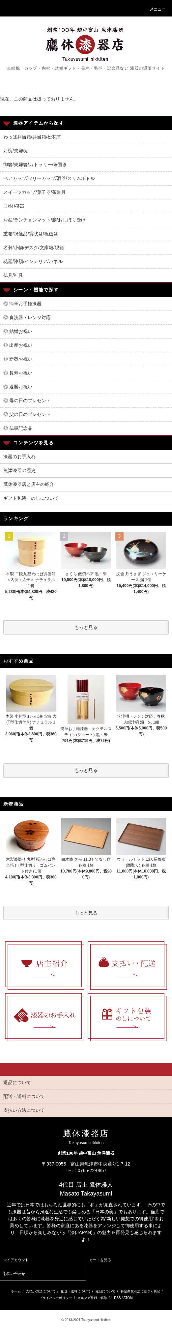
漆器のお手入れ (19, 456)
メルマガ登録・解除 (92, 1298)
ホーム (16, 1291)
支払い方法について (41, 1291)
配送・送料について (76, 1291)
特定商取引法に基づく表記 (140, 1291)
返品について (105, 1291)
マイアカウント (16, 1260)
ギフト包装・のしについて (31, 498)
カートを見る (100, 1260)
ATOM (128, 1298)
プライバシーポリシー (55, 1298)
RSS (117, 1298)
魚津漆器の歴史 (19, 470)
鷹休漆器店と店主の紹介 (28, 484)
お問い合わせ (14, 1274)
